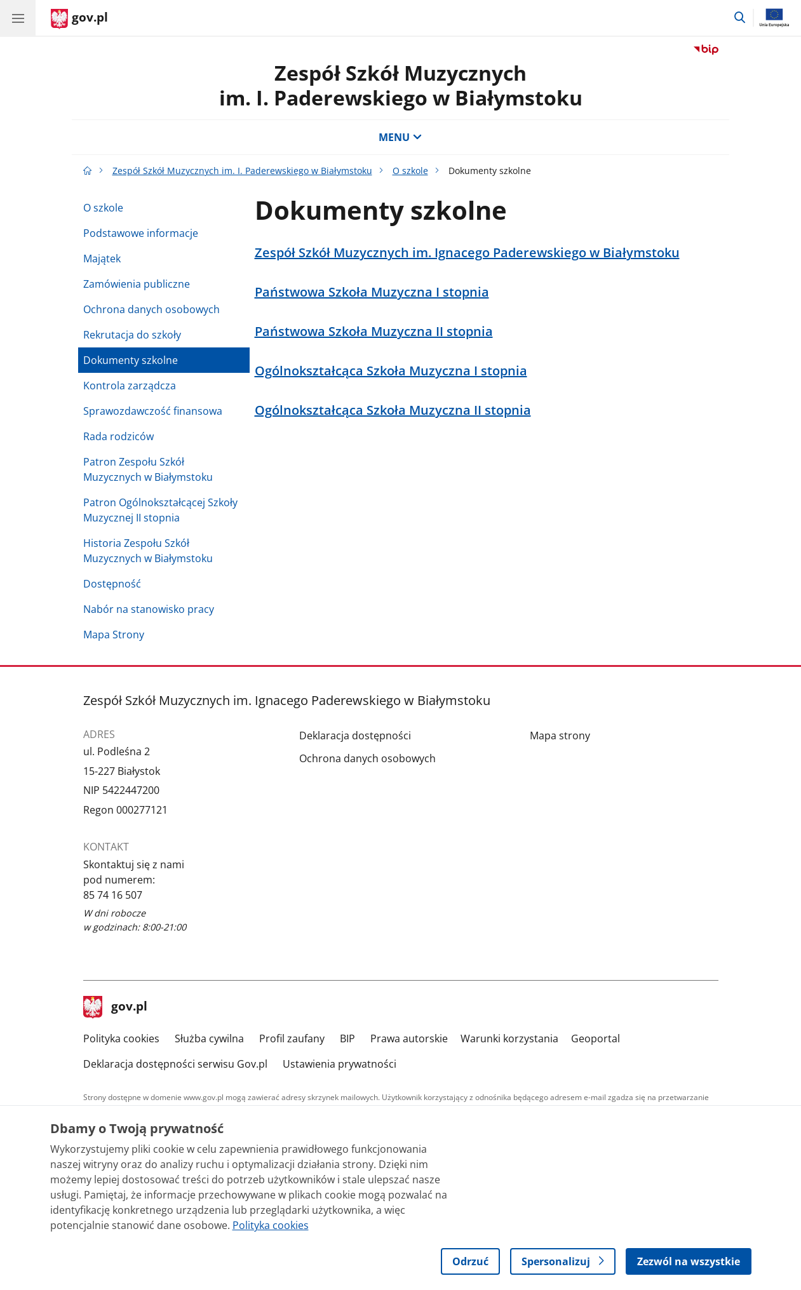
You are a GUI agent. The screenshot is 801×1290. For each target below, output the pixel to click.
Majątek (102, 258)
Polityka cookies (121, 1038)
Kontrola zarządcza (129, 386)
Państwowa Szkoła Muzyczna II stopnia (374, 331)
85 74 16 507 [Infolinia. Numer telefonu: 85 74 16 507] (112, 895)
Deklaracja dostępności (355, 735)
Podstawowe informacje (140, 233)
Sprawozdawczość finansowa (152, 411)
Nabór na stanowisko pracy (148, 609)
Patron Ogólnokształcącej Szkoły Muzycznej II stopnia (160, 510)
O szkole (410, 171)
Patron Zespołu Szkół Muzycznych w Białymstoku (148, 469)
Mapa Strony (113, 635)
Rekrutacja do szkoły (132, 335)
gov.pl (115, 1007)
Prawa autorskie (409, 1038)
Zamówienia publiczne (136, 284)
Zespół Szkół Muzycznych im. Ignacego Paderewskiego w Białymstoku (467, 253)
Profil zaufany (292, 1038)
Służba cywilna (209, 1038)
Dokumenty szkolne (130, 360)
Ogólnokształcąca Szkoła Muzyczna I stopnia (391, 371)
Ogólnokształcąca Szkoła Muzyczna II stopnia (393, 410)
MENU (400, 137)
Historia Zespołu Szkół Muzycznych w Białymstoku (148, 550)
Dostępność (112, 584)
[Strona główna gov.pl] (79, 19)
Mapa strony (560, 735)
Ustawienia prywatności (339, 1064)
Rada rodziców (118, 436)
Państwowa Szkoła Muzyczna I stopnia (372, 292)
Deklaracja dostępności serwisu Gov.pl (175, 1064)
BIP (347, 1038)
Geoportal (595, 1038)
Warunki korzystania (509, 1038)
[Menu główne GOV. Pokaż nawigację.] (18, 18)
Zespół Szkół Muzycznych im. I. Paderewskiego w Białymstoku (400, 85)
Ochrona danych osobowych (151, 309)
